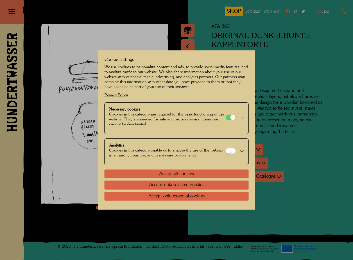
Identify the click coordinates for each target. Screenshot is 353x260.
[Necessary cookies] (231, 117)
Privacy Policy (116, 95)
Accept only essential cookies (176, 196)
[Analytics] (231, 151)
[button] (241, 118)
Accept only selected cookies (176, 185)
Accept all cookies (176, 174)
